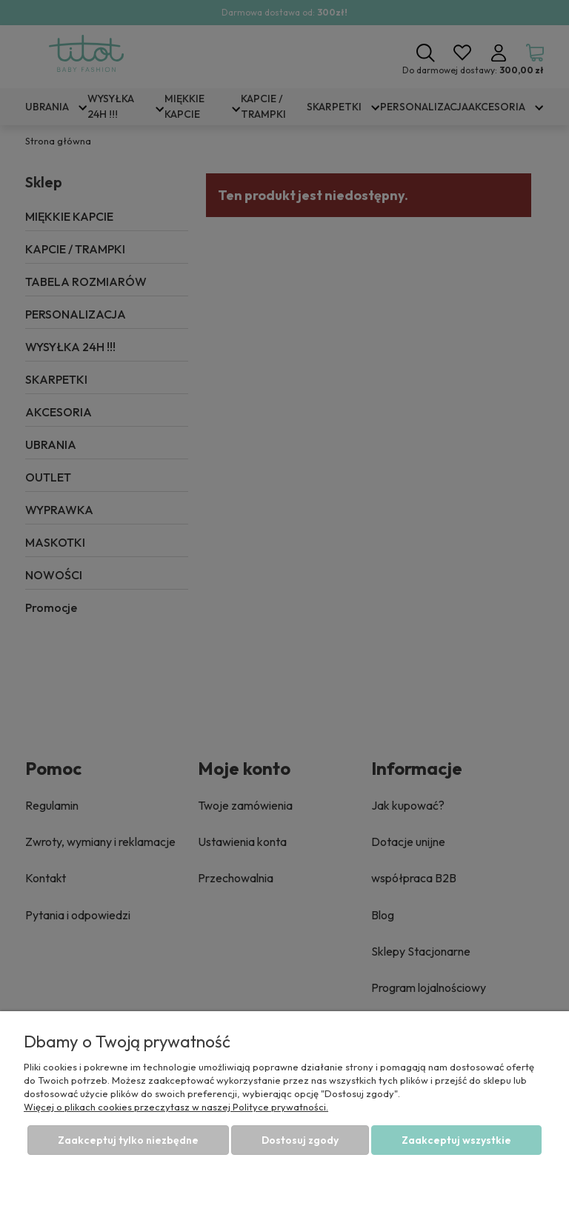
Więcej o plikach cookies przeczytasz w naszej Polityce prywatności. (176, 1107)
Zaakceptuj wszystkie (456, 1140)
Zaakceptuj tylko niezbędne (128, 1140)
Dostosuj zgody (300, 1140)
